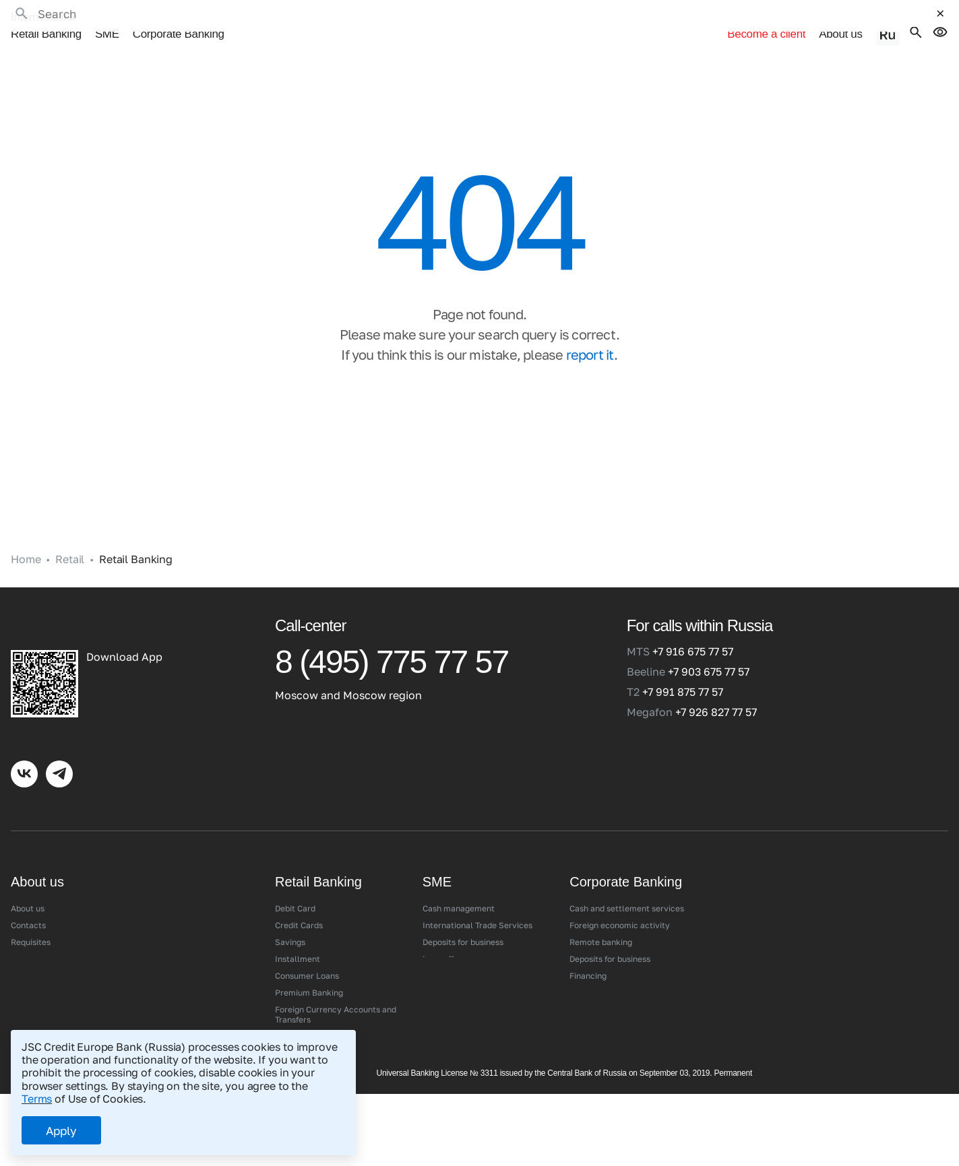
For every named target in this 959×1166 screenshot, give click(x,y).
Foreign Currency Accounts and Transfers (335, 996)
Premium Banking (309, 974)
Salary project (597, 974)
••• (243, 18)
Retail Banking (46, 18)
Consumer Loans (307, 957)
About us (848, 18)
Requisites (31, 924)
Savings (290, 924)
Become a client (696, 18)
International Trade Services (477, 907)
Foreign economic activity (619, 907)
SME (107, 18)
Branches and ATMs (48, 941)
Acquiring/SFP (450, 957)
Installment (297, 941)
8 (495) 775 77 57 (391, 644)
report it (590, 336)
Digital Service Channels (322, 1018)
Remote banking (600, 924)
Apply (61, 1131)
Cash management (459, 890)
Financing (588, 957)
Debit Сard (295, 890)
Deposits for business (463, 924)
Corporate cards (600, 991)
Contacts (28, 907)
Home (25, 541)
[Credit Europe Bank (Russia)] (128, 607)
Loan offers (444, 941)
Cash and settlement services (626, 890)
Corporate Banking (178, 18)
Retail (69, 541)
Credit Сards (299, 907)
